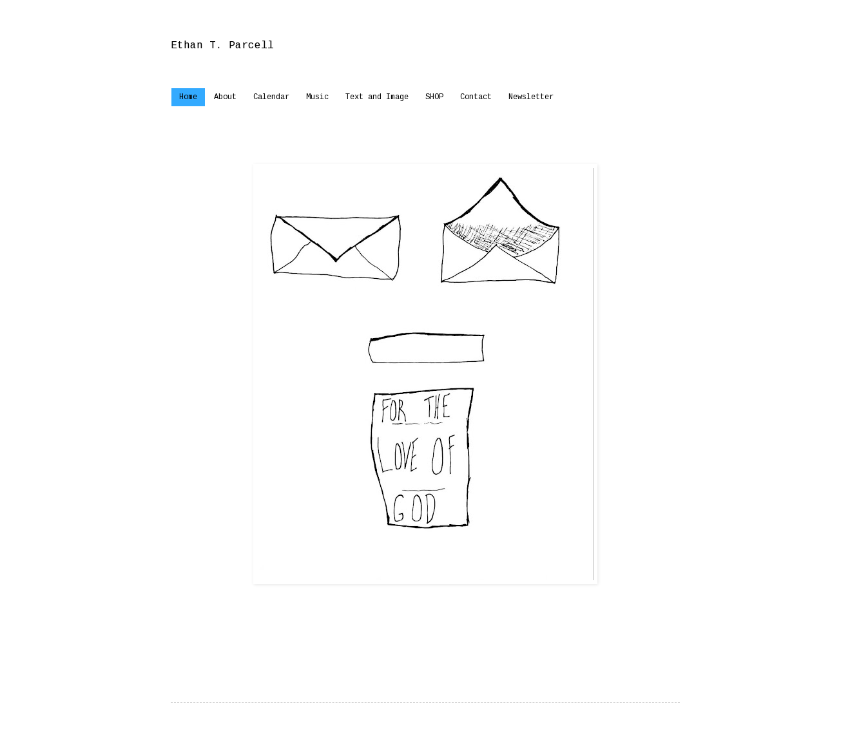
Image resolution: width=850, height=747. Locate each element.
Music (317, 97)
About (225, 97)
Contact (476, 97)
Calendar (271, 97)
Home (188, 97)
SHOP (434, 97)
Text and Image (377, 97)
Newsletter (531, 97)
